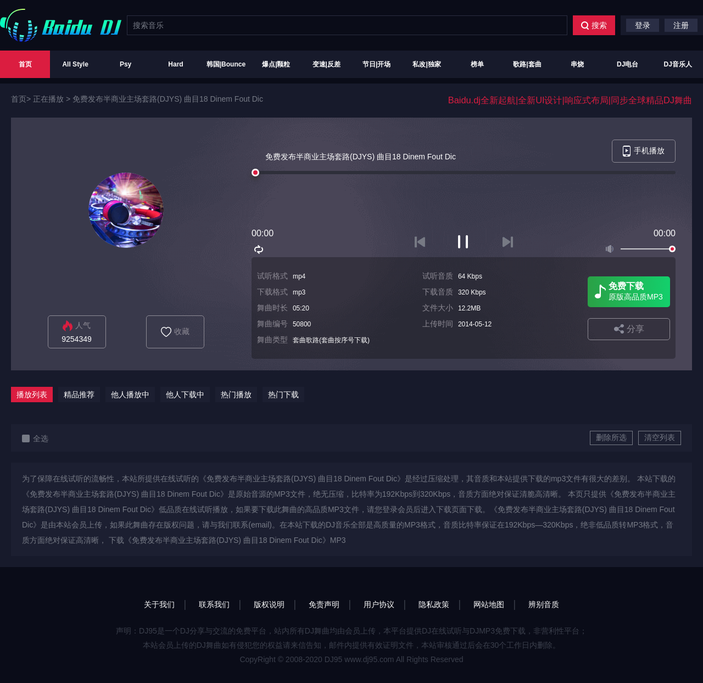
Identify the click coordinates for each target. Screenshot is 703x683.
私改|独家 (426, 64)
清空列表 (659, 437)
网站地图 (488, 604)
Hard (175, 64)
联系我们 (214, 604)
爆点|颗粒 (276, 64)
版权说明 (269, 604)
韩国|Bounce (226, 64)
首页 (25, 64)
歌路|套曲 (527, 64)
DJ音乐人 (678, 64)
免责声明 (324, 604)
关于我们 (159, 604)
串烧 (577, 64)
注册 (681, 25)
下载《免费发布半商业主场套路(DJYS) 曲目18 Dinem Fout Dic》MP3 (227, 540)
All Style (75, 64)
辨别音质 (543, 604)
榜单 (477, 64)
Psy (125, 64)
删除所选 (611, 437)
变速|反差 (327, 64)
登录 (642, 25)
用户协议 (379, 604)
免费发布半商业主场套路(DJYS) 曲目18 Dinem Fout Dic (167, 99)
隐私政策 (434, 604)
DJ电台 (627, 64)
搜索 (594, 25)
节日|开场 (376, 64)
